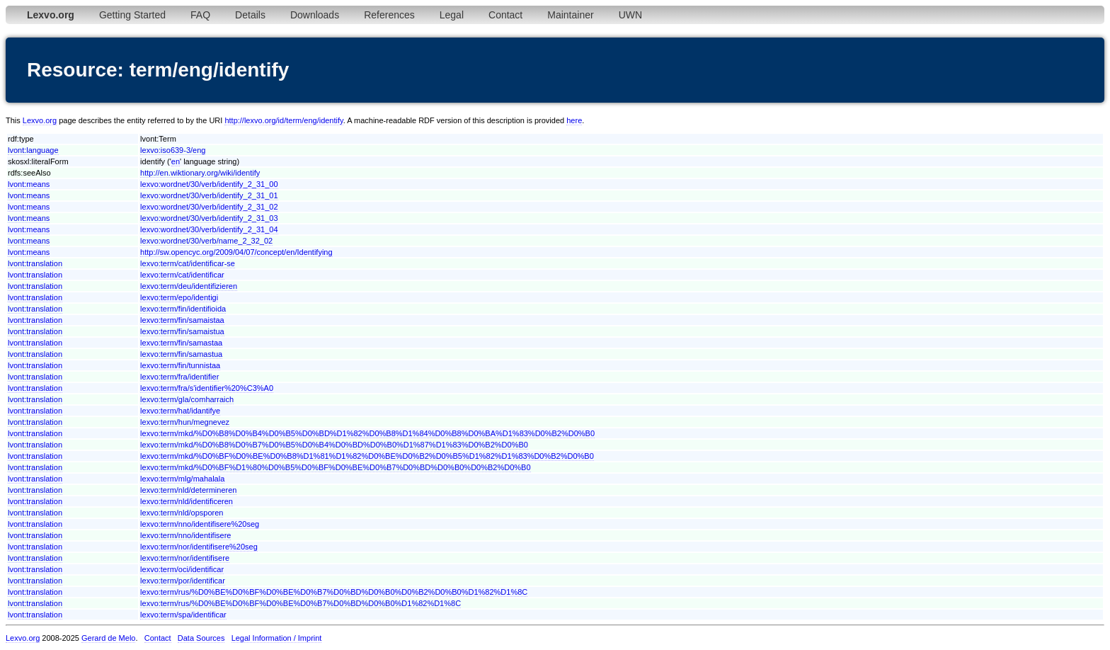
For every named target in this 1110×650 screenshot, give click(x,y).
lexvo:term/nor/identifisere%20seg (199, 546)
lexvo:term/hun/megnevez (184, 422)
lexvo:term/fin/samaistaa (182, 320)
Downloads (314, 15)
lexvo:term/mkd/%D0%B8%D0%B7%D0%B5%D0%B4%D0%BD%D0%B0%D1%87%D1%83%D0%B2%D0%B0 (334, 444)
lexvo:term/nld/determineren (188, 490)
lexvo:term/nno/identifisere (185, 535)
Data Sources (201, 638)
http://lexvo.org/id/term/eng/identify (283, 120)
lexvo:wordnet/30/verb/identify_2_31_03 (209, 218)
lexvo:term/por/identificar (182, 580)
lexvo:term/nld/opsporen (181, 512)
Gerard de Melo (108, 638)
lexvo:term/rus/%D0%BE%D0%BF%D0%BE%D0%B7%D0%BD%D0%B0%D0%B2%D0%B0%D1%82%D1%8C (333, 592)
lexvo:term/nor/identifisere (184, 558)
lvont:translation (35, 263)
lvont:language (33, 150)
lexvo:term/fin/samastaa (181, 342)
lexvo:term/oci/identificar (182, 569)
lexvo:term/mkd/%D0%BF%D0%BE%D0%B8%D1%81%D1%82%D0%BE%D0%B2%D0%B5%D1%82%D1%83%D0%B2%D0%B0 (367, 456)
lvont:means (29, 184)
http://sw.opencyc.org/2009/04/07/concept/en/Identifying (236, 252)
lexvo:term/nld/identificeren (186, 501)
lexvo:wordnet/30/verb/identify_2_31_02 (209, 207)
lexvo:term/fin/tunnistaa (180, 365)
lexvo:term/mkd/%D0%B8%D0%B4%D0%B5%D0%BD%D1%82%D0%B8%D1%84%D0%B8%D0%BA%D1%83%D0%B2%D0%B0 (367, 433)
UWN (630, 15)
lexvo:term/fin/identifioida (183, 308)
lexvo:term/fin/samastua (181, 354)
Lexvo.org (40, 120)
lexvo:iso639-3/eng (172, 150)
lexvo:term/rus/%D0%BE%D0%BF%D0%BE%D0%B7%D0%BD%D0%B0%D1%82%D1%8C (300, 603)
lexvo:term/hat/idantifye (180, 410)
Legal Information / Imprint (276, 638)
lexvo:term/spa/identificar (183, 614)
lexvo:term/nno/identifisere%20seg (199, 524)
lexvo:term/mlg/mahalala (182, 478)
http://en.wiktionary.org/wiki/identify (200, 173)
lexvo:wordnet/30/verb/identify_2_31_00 (209, 184)
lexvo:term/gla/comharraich (187, 399)
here (574, 120)
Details (250, 15)
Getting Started (132, 15)
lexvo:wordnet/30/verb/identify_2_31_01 (209, 195)
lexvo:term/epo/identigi (179, 297)
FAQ (200, 15)
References (389, 15)
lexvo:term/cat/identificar (182, 274)
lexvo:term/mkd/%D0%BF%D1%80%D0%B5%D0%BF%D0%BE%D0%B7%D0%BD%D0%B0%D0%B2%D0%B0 (335, 467)
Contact (505, 15)
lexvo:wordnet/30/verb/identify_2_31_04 (209, 229)
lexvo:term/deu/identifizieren (188, 286)
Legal (452, 15)
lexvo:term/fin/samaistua (182, 331)
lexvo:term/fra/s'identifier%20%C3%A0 (206, 388)
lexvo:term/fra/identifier (179, 376)
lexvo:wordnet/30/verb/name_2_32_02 (206, 240)
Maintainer (570, 15)
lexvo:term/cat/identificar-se (187, 263)
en (175, 161)
